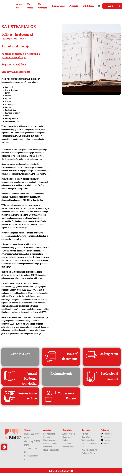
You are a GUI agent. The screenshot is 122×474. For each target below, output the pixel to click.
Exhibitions (89, 6)
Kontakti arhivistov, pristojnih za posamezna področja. (20, 55)
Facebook (108, 434)
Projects (74, 6)
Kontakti (46, 437)
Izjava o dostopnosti (51, 450)
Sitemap (84, 434)
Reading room (68, 447)
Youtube (107, 440)
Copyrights (85, 437)
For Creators (43, 6)
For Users (30, 6)
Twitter (106, 444)
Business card (49, 434)
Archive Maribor (68, 434)
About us (20, 6)
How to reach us (49, 440)
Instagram (108, 437)
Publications (58, 6)
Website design (87, 440)
